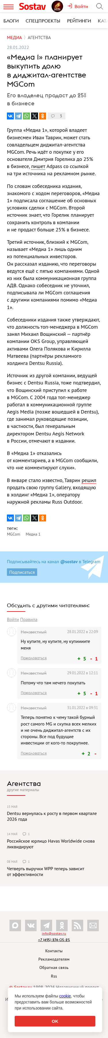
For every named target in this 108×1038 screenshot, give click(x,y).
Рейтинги (79, 21)
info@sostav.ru (54, 933)
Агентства (24, 783)
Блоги (11, 21)
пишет (38, 166)
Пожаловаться (34, 658)
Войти (13, 619)
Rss (54, 976)
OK (55, 1021)
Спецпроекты (43, 21)
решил (89, 480)
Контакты (54, 950)
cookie (65, 996)
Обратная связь (54, 967)
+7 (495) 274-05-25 (54, 940)
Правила (28, 619)
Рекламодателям (53, 959)
